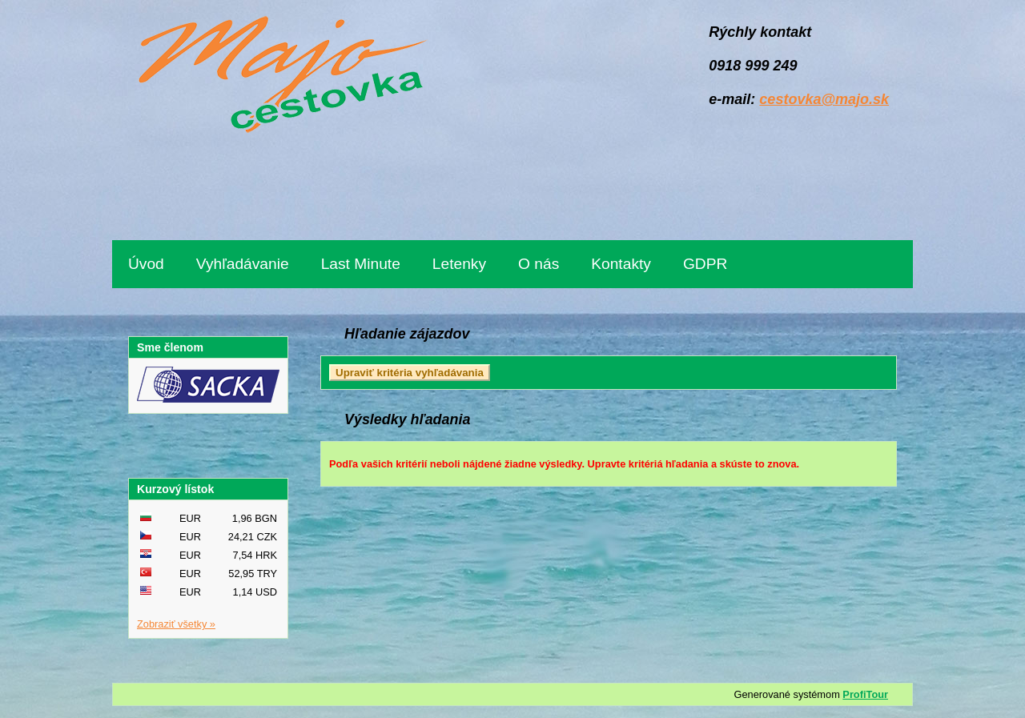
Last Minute (360, 263)
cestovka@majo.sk (824, 99)
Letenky (459, 263)
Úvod (146, 263)
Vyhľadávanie (242, 263)
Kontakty (621, 263)
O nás (538, 263)
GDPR (705, 263)
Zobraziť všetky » (176, 624)
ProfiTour (865, 694)
